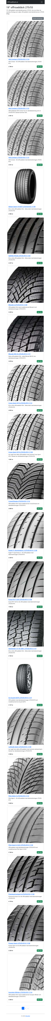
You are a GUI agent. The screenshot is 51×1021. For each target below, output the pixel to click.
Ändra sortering (37, 18)
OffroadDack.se (12, 2)
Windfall (27, 1016)
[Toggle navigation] (42, 2)
